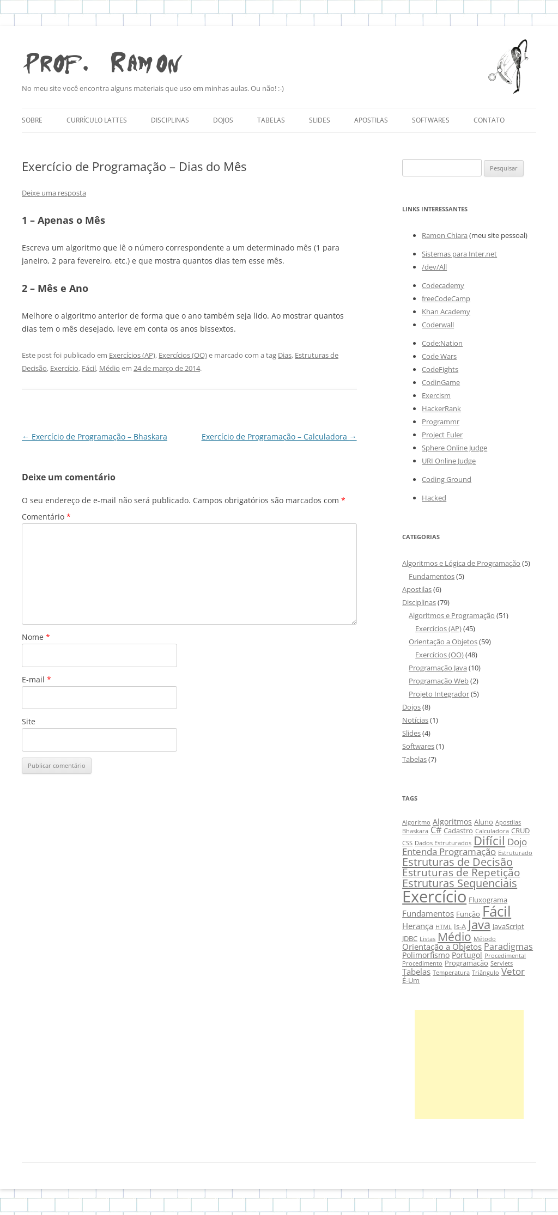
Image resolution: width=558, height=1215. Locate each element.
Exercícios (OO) (183, 355)
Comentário (46, 516)
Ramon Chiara (445, 235)
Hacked (434, 498)
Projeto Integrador (439, 694)
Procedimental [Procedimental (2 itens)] (505, 956)
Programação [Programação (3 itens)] (466, 963)
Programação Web (439, 681)
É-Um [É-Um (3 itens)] (411, 980)
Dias (285, 355)
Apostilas (371, 120)
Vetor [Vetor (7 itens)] (513, 971)
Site (28, 721)
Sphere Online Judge (454, 448)
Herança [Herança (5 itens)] (417, 925)
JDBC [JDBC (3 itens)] (409, 938)
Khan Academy (446, 311)
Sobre (32, 120)
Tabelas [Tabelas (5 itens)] (416, 971)
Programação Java (438, 668)
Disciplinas (170, 120)
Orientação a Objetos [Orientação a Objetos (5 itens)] (442, 946)
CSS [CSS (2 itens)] (407, 843)
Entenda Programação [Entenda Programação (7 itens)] (449, 851)
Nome (36, 637)
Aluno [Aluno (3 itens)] (483, 822)
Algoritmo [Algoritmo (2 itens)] (416, 822)
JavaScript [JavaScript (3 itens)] (508, 926)
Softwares (431, 120)
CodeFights (440, 369)
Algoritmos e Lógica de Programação (461, 563)
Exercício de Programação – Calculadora (279, 436)
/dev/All (434, 267)
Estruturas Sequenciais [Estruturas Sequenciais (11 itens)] (459, 883)
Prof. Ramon (101, 60)
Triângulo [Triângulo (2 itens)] (485, 972)
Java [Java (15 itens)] (479, 924)
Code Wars (439, 356)
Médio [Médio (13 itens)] (454, 936)
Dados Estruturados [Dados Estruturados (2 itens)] (443, 843)
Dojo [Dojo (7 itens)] (517, 841)
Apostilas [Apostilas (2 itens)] (508, 822)
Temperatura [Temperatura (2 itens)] (451, 972)
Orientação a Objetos (443, 641)
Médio (109, 368)
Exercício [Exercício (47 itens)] (434, 896)
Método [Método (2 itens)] (485, 939)
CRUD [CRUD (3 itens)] (520, 830)
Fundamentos (431, 576)
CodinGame (441, 382)
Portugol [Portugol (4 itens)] (467, 955)
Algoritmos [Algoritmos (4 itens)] (452, 821)
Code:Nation (442, 343)
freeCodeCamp (446, 298)
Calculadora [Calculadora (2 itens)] (492, 831)
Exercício (64, 368)
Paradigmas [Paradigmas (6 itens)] (508, 946)
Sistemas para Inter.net (459, 254)
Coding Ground (446, 479)
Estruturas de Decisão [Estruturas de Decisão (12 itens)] (457, 861)
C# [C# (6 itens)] (435, 829)
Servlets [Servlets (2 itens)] (501, 963)
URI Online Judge (449, 461)
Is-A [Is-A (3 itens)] (460, 926)
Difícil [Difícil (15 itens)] (489, 840)
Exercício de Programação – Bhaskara (94, 436)
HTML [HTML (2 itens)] (443, 927)
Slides (319, 120)
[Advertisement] (469, 1064)
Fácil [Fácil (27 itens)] (496, 911)
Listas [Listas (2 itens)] (427, 939)
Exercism (436, 395)
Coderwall (438, 324)
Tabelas (271, 120)
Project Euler (442, 434)
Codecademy (443, 285)
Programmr (440, 421)
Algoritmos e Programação (452, 615)
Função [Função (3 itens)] (468, 914)
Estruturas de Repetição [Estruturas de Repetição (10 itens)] (461, 872)
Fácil (89, 368)
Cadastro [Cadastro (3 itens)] (458, 830)
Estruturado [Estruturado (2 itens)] (515, 853)
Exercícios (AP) (132, 355)
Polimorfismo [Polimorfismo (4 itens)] (426, 955)
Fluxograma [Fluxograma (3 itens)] (488, 900)
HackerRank (441, 408)
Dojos (223, 120)
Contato (489, 120)
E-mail (36, 679)
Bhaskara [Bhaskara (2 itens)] (415, 831)
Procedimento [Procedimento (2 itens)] (422, 963)
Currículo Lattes (96, 120)
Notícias (415, 720)
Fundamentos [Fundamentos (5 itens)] (428, 913)
